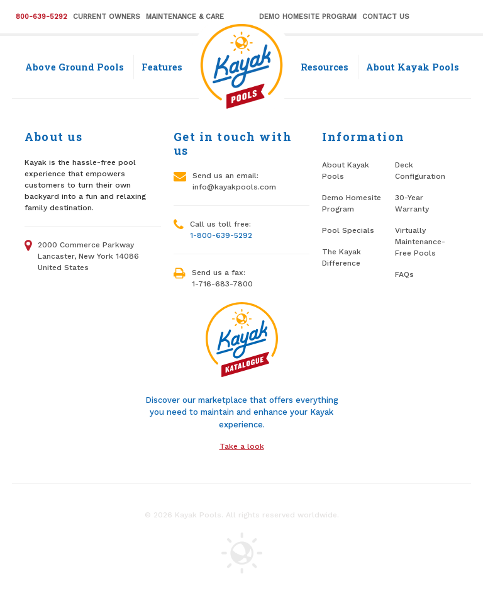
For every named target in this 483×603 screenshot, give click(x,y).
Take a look (241, 446)
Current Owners (106, 17)
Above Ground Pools (74, 67)
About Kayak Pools (412, 67)
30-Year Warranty (412, 203)
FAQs (404, 274)
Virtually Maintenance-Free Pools (420, 241)
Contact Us (385, 17)
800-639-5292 (41, 17)
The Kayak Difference (341, 257)
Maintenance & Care (185, 17)
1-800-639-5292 (221, 235)
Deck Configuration (420, 171)
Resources (324, 67)
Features (162, 67)
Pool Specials (348, 230)
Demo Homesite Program (308, 17)
